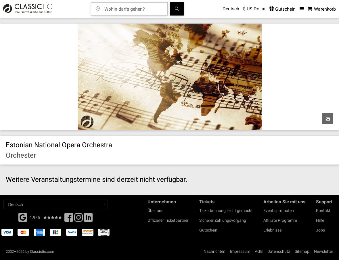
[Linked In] (88, 219)
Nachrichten (214, 251)
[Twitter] (78, 219)
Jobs (320, 230)
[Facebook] (22, 217)
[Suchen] (177, 9)
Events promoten (278, 210)
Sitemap (302, 251)
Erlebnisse (272, 230)
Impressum (240, 251)
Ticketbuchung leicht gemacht (226, 210)
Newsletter (323, 251)
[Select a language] (55, 204)
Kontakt (323, 210)
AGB (259, 251)
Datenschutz (278, 251)
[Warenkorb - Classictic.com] (322, 9)
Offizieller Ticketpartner (168, 220)
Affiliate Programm (280, 220)
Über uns (155, 210)
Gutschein (208, 230)
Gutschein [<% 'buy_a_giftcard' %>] (282, 9)
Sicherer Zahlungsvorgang (222, 220)
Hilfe (320, 220)
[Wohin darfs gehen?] (133, 7)
